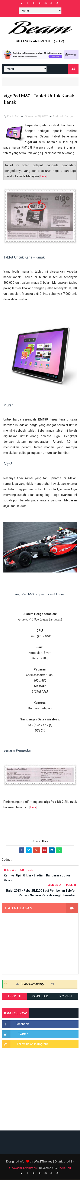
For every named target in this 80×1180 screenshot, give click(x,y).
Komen (65, 996)
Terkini (14, 996)
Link (43, 176)
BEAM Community (32, 984)
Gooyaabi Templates (23, 1168)
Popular (40, 996)
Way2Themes (43, 1162)
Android (58, 116)
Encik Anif (64, 1168)
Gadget (69, 116)
